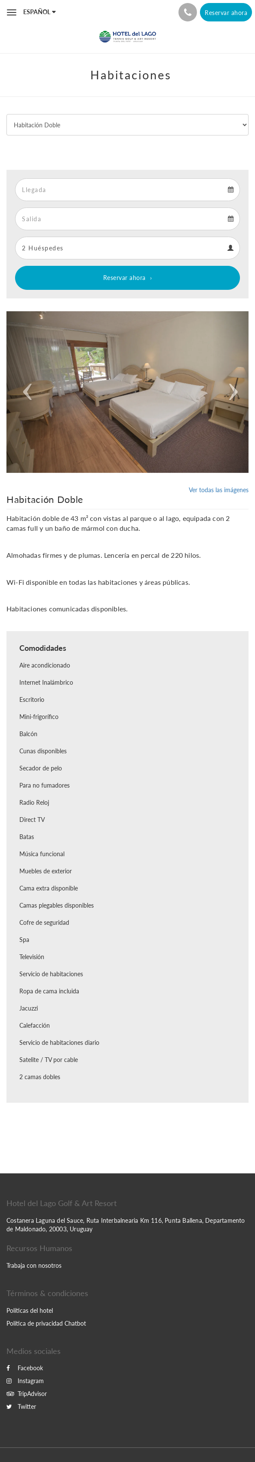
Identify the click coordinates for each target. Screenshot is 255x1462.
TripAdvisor (26, 1393)
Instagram (25, 1380)
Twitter (21, 1406)
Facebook (24, 1368)
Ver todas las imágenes (219, 489)
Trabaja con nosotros (33, 1265)
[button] (24, 392)
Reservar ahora (124, 277)
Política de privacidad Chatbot (46, 1323)
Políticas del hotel (29, 1310)
